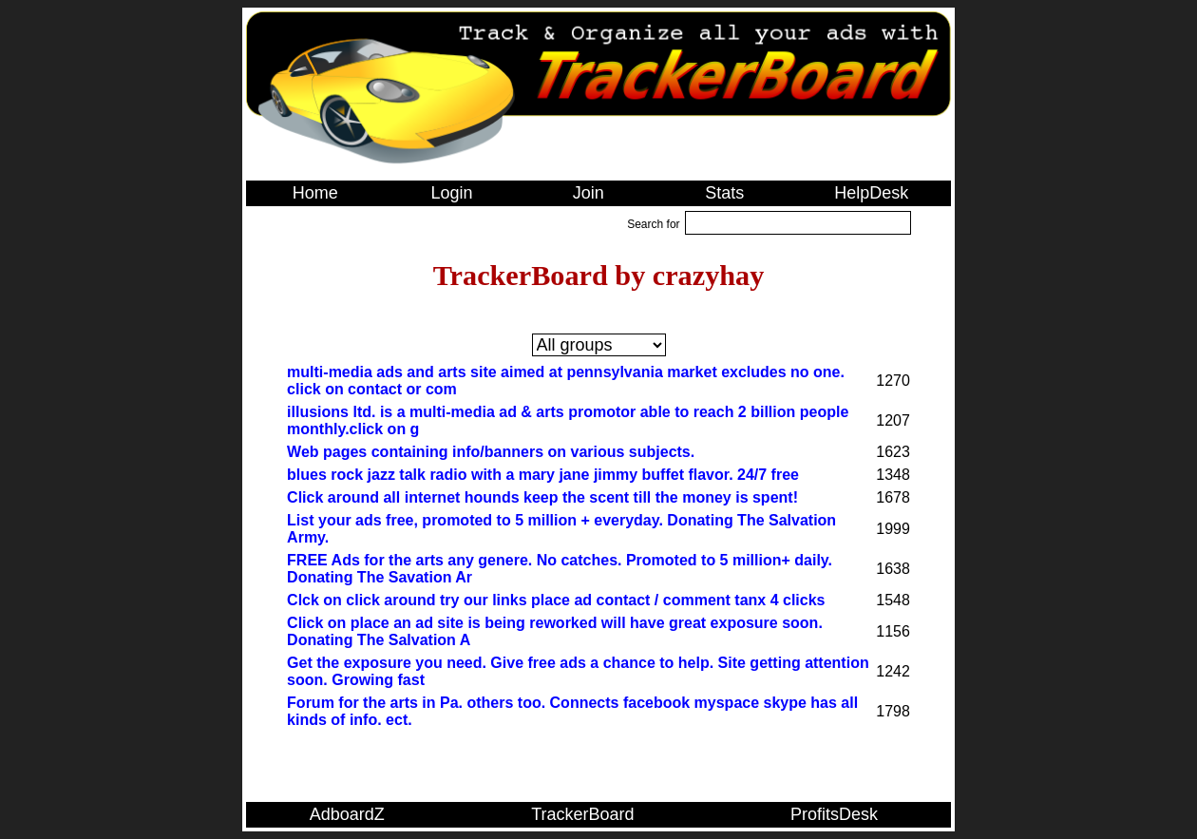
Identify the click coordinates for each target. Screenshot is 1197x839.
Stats (724, 192)
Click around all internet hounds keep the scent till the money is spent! (542, 497)
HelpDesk (871, 192)
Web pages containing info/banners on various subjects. (490, 452)
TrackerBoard (582, 814)
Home (315, 192)
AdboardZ (347, 814)
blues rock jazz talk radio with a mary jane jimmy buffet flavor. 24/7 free (543, 475)
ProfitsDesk (834, 814)
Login (451, 192)
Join (588, 192)
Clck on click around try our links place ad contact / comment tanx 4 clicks (556, 600)
